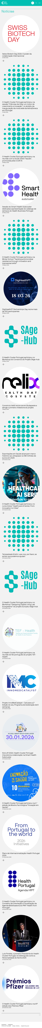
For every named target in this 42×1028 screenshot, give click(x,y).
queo (28, 1025)
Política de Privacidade (6, 1025)
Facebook (3, 1024)
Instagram (10, 1024)
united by (17, 1025)
